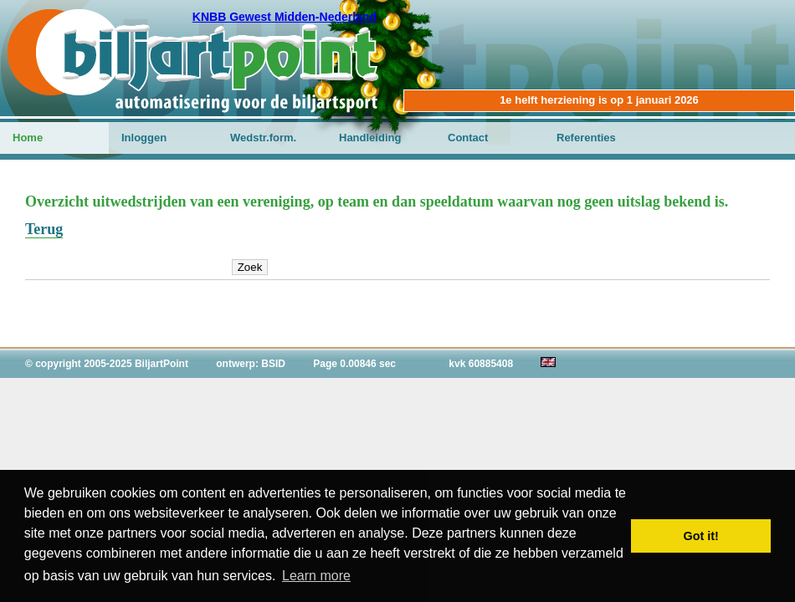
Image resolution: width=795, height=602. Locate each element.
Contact (468, 137)
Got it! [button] (701, 536)
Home (28, 137)
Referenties (586, 137)
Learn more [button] (316, 576)
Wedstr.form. (263, 137)
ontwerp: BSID (250, 364)
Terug (44, 229)
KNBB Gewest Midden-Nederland (284, 16)
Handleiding (370, 137)
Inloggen (144, 137)
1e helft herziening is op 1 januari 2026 (599, 100)
